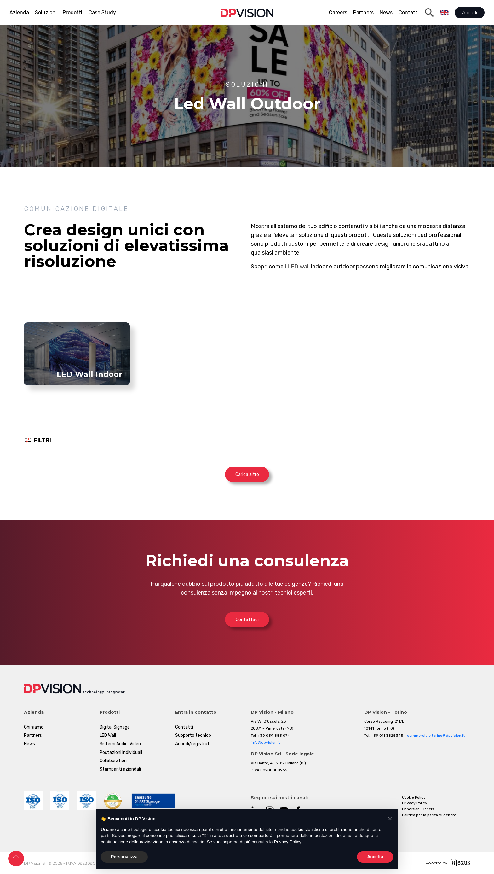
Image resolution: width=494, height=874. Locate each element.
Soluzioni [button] (46, 12)
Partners (33, 735)
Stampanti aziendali (120, 769)
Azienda (19, 12)
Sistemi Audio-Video (120, 744)
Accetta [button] (375, 856)
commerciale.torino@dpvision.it (436, 735)
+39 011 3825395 (387, 735)
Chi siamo (33, 727)
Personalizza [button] (124, 856)
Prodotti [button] (72, 12)
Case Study (102, 12)
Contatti (409, 12)
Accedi (469, 12)
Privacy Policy (414, 803)
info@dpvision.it (265, 742)
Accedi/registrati (192, 744)
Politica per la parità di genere (429, 815)
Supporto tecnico (193, 735)
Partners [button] (363, 12)
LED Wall (108, 735)
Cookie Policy (414, 797)
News (386, 12)
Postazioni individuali (121, 752)
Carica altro (247, 474)
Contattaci (247, 619)
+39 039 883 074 (274, 735)
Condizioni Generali (419, 809)
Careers (338, 12)
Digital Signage (115, 727)
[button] (390, 819)
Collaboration (113, 760)
